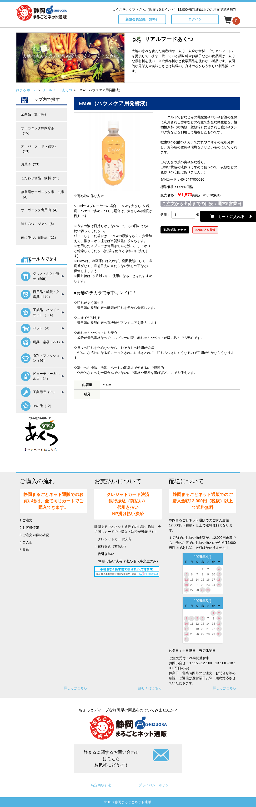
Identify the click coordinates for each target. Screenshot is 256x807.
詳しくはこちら (75, 688)
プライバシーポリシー (155, 785)
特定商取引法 (101, 785)
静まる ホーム (26, 90)
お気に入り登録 (205, 230)
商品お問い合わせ (174, 230)
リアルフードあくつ (57, 90)
